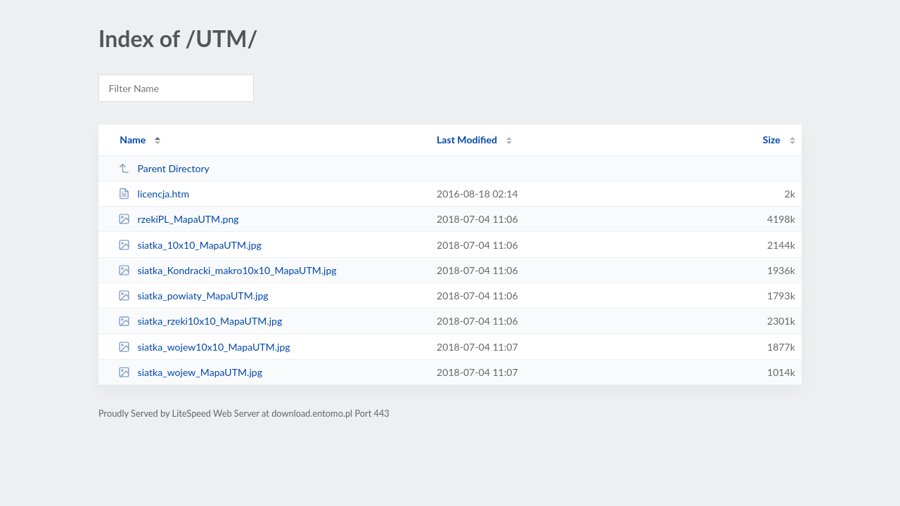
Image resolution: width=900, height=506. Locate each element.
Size (771, 139)
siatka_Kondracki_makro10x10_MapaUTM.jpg (227, 270)
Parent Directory (164, 168)
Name (133, 139)
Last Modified (467, 139)
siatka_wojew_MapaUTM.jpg (190, 372)
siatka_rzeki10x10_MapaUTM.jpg (200, 321)
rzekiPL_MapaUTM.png (178, 219)
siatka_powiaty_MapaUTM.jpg (193, 295)
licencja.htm (153, 194)
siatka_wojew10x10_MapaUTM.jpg (204, 347)
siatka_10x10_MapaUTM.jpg (190, 245)
